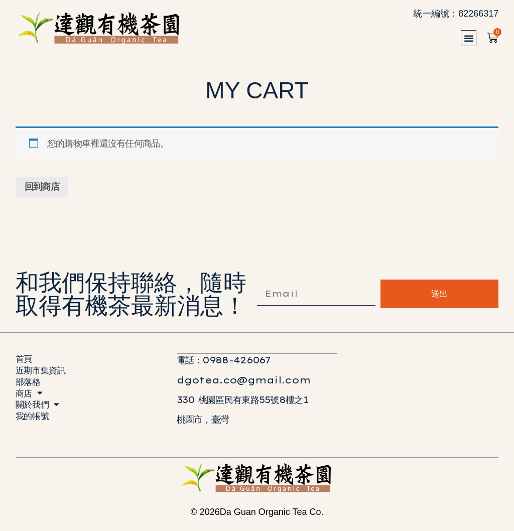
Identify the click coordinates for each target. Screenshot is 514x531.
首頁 (24, 359)
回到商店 (42, 186)
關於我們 (38, 410)
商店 (29, 397)
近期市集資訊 (42, 372)
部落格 (29, 384)
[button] (471, 38)
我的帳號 (33, 422)
